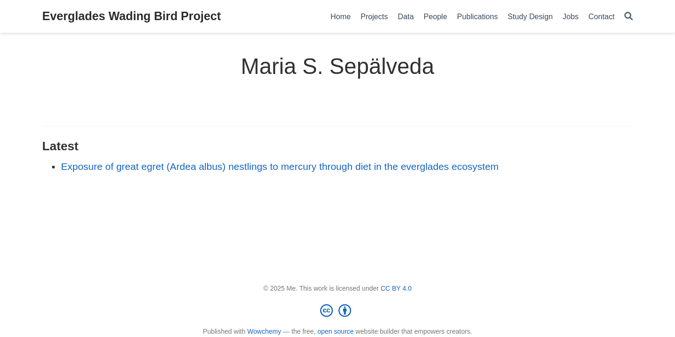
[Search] (628, 16)
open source (335, 331)
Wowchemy (264, 331)
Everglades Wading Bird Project (131, 15)
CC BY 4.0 (396, 288)
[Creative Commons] (337, 310)
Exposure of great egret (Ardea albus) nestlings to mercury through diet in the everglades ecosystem (280, 166)
